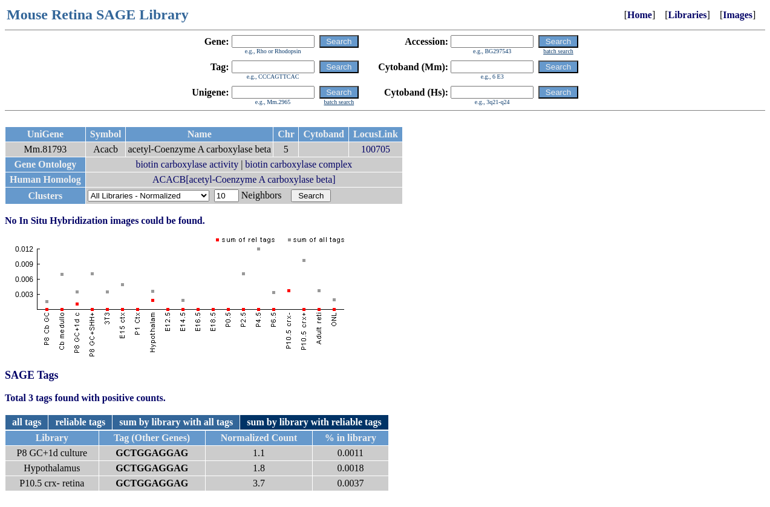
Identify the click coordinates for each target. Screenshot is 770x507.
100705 (375, 149)
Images (737, 15)
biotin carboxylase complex (298, 164)
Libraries (687, 15)
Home (639, 15)
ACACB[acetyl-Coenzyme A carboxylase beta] (244, 179)
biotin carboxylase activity (186, 164)
